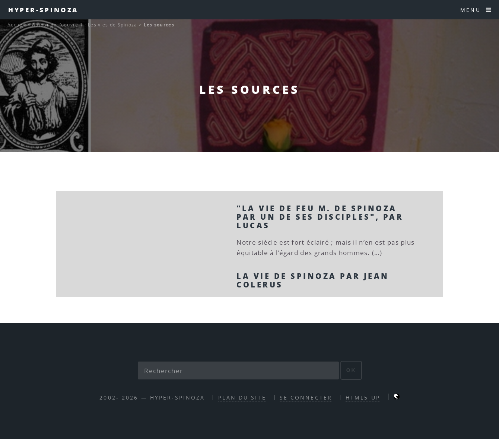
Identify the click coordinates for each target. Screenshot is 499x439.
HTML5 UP (363, 397)
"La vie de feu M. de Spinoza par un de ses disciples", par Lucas (319, 216)
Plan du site (242, 397)
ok (351, 370)
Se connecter (306, 397)
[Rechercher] (238, 370)
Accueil (16, 25)
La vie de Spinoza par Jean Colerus (312, 280)
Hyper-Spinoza (43, 9)
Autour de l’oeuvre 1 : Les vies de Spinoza (84, 25)
